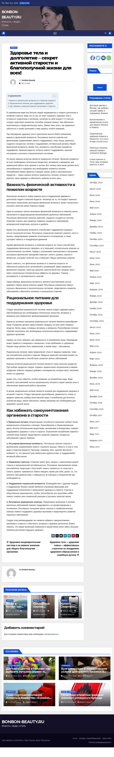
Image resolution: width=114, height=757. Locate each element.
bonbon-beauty (28, 80)
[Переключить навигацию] (55, 33)
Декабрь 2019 (96, 396)
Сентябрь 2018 (96, 409)
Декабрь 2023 (96, 227)
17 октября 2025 (70, 676)
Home (75, 738)
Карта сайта (107, 738)
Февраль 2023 (96, 289)
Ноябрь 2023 (96, 233)
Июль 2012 (95, 447)
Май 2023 (94, 271)
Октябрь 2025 (96, 182)
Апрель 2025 (96, 214)
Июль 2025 (95, 195)
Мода (36, 600)
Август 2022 (95, 327)
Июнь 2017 (95, 422)
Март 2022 (95, 359)
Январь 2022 (96, 371)
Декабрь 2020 (96, 377)
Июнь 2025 (95, 201)
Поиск (92, 70)
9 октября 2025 (69, 702)
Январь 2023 (96, 296)
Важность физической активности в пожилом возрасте (32, 100)
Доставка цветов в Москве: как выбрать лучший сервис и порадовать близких (28, 671)
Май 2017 (94, 428)
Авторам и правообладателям (90, 738)
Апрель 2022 (96, 352)
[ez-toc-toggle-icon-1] (53, 96)
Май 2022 (94, 346)
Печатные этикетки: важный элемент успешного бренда (99, 150)
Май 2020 (94, 390)
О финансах (66, 665)
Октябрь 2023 (96, 239)
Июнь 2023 (95, 264)
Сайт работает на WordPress (13, 740)
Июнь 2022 (95, 340)
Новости (14, 47)
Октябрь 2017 (96, 415)
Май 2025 (94, 208)
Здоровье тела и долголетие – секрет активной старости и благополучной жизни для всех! (40, 62)
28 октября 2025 (15, 676)
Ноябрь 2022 (96, 308)
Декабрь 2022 (96, 302)
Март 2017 (94, 434)
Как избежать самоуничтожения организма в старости (32, 106)
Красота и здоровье (13, 665)
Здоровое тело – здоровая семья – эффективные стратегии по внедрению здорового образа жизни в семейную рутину (64, 548)
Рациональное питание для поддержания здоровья (31, 103)
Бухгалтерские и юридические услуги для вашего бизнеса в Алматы (84, 671)
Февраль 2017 (96, 440)
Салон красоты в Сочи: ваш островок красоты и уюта (99, 162)
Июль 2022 (95, 333)
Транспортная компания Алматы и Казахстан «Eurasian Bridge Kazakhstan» (27, 698)
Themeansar (45, 740)
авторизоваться (51, 634)
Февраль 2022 (96, 365)
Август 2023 (95, 252)
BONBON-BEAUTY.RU (23, 721)
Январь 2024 (96, 220)
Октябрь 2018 (96, 403)
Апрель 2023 (96, 277)
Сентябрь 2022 (97, 321)
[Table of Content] (54, 96)
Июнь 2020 (95, 384)
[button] (106, 33)
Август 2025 (95, 189)
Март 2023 (95, 283)
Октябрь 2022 (96, 315)
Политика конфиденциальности (99, 742)
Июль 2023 (95, 258)
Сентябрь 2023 (97, 245)
